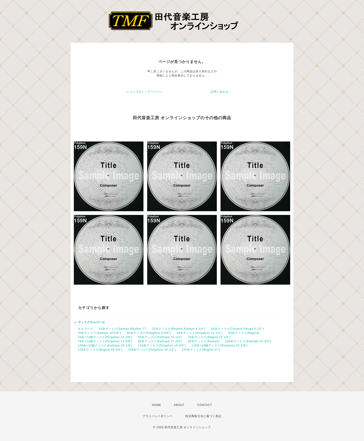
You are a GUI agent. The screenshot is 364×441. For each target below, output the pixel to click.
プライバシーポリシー (158, 416)
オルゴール (85, 328)
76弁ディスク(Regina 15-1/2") (209, 337)
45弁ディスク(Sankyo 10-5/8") (99, 333)
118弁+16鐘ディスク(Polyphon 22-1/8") (220, 345)
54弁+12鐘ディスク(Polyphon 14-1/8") (105, 337)
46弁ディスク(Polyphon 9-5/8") (149, 333)
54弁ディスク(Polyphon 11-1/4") (200, 333)
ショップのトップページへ (144, 91)
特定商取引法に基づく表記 (203, 416)
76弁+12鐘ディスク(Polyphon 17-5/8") (105, 341)
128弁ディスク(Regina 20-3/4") (100, 349)
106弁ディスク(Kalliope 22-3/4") (248, 341)
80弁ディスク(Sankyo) (204, 341)
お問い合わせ (220, 91)
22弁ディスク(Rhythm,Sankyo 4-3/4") (178, 328)
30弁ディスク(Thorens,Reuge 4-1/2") (237, 328)
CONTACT (204, 405)
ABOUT (179, 405)
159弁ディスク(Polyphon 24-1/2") (152, 349)
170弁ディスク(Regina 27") (201, 349)
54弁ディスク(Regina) (243, 333)
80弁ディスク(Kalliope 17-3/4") (160, 341)
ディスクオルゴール (91, 322)
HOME (156, 405)
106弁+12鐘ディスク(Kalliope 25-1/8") (105, 345)
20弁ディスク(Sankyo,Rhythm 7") (122, 328)
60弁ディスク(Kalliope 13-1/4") (160, 337)
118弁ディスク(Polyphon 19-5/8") (162, 345)
